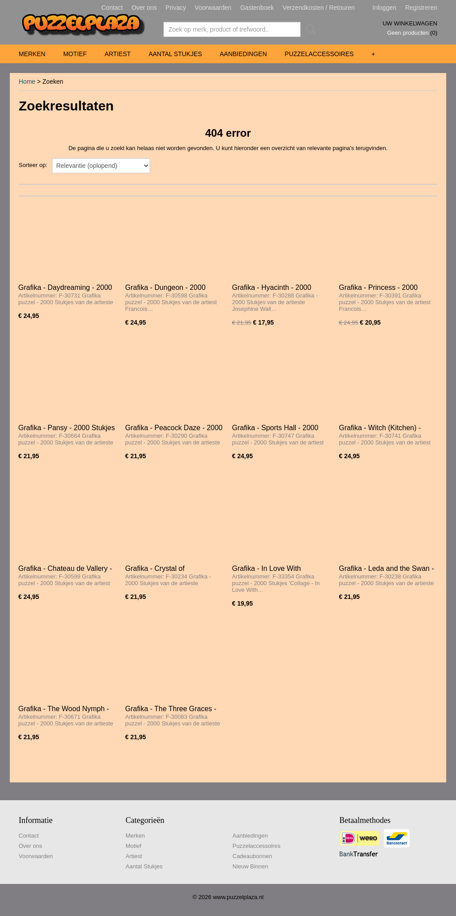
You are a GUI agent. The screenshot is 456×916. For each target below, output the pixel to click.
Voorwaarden (213, 7)
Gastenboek (257, 7)
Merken (32, 53)
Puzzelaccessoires (319, 53)
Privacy (176, 7)
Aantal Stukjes (175, 53)
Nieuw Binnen (250, 866)
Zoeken (309, 29)
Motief (75, 53)
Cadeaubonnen (252, 856)
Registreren (421, 7)
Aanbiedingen (243, 53)
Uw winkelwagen (410, 23)
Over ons (144, 7)
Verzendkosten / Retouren (319, 7)
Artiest (118, 53)
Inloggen (384, 7)
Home (27, 81)
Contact (112, 7)
